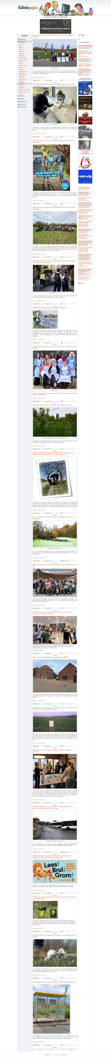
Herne (21, 67)
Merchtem (22, 75)
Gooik (21, 61)
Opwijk (22, 81)
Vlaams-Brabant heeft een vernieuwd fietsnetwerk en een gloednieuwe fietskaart (53, 36)
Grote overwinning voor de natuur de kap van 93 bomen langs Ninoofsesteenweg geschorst (84, 71)
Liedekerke (23, 71)
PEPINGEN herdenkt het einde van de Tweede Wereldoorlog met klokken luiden (85, 211)
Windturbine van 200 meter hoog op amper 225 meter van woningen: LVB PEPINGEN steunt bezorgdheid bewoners (54, 708)
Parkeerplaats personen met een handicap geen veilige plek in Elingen (85, 264)
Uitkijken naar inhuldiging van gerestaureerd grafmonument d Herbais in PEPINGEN (85, 242)
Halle (21, 63)
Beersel (22, 47)
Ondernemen (23, 79)
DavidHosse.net (64, 1054)
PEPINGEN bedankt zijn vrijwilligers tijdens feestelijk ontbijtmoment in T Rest (55, 565)
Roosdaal (22, 87)
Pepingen (22, 83)
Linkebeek (22, 73)
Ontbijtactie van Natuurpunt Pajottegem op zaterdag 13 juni (85, 64)
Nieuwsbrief (22, 107)
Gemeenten (22, 41)
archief (82, 283)
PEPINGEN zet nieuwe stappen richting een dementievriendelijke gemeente (52, 750)
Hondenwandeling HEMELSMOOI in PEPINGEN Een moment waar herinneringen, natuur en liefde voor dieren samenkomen (53, 453)
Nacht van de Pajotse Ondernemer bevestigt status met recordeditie (84, 236)
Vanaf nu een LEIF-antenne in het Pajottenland (84, 198)
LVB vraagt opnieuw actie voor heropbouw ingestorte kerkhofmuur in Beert (85, 249)
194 (62, 1049)
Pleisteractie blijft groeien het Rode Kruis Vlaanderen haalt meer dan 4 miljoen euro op (84, 204)
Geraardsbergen (24, 59)
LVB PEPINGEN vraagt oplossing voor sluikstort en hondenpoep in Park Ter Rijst (54, 936)
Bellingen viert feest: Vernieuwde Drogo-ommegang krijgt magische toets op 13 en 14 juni (85, 52)
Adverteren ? (22, 101)
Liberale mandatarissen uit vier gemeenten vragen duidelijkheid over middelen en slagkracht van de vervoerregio (53, 807)
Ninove (22, 77)
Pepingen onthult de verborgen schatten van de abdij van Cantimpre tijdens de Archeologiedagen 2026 (85, 223)
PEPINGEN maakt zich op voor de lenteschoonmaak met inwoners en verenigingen (53, 141)
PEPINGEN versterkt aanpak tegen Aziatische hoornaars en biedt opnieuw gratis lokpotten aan (54, 897)
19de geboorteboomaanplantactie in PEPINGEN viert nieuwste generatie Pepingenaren (54, 208)
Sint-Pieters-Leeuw (25, 91)
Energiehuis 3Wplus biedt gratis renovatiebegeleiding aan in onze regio (54, 84)
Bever (21, 49)
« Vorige (39, 1049)
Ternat (21, 93)
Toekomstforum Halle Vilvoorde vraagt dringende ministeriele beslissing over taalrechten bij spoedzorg (54, 261)
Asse (21, 45)
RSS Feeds (22, 104)
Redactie (21, 98)
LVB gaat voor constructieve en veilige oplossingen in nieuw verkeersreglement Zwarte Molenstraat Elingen (84, 256)
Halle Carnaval (23, 65)
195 (66, 1049)
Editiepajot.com (48, 1054)
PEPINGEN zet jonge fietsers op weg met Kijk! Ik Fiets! (84, 230)
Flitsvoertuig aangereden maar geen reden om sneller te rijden (85, 46)
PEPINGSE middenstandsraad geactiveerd (85, 217)
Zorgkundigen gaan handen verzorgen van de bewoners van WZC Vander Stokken (54, 347)
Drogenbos (22, 53)
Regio (21, 85)
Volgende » (70, 1049)
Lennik (22, 69)
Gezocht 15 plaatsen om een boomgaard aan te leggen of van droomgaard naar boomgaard (84, 271)
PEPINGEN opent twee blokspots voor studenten (84, 193)
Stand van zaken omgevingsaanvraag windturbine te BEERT (50, 657)
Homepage (22, 39)
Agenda (21, 96)
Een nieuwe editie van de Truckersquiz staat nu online (84, 59)
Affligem (22, 43)
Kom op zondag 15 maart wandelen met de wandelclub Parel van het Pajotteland (53, 517)
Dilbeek (22, 51)
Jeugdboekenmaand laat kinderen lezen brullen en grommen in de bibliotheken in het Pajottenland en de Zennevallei (52, 856)
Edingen (22, 55)
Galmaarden (23, 57)
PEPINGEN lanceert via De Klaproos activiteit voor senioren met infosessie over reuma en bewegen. (52, 612)
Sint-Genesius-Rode (25, 89)
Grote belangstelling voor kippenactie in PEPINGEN (84, 188)
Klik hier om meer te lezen (39, 77)
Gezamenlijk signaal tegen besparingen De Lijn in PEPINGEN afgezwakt (54, 982)
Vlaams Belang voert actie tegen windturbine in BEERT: (49, 307)
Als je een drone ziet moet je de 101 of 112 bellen (84, 277)
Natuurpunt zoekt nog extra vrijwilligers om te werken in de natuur (52, 405)
